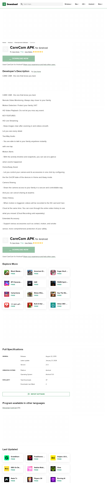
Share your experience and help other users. (39, 65)
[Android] (10, 43)
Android (91, 4)
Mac (76, 4)
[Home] (4, 43)
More (100, 4)
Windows (68, 4)
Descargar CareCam (10, 408)
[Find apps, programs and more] (41, 4)
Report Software (36, 394)
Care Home (37, 71)
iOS (83, 4)
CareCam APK (29, 47)
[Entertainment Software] (21, 43)
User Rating (34, 52)
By (14, 52)
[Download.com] (10, 4)
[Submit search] (21, 4)
